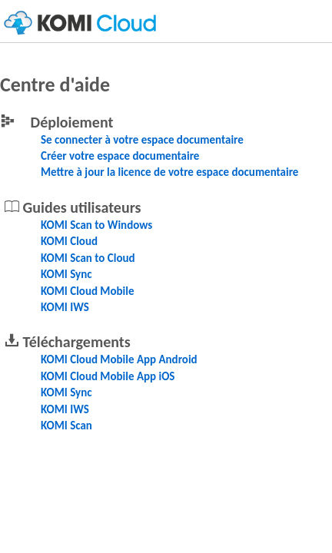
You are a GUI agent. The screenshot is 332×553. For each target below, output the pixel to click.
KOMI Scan (66, 425)
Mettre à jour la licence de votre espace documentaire (169, 172)
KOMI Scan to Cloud (88, 258)
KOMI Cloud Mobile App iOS (107, 376)
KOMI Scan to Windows (96, 225)
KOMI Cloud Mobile (87, 291)
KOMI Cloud (69, 241)
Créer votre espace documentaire (120, 156)
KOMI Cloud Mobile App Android (119, 359)
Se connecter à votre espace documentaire (142, 140)
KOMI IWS (65, 307)
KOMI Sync (66, 274)
